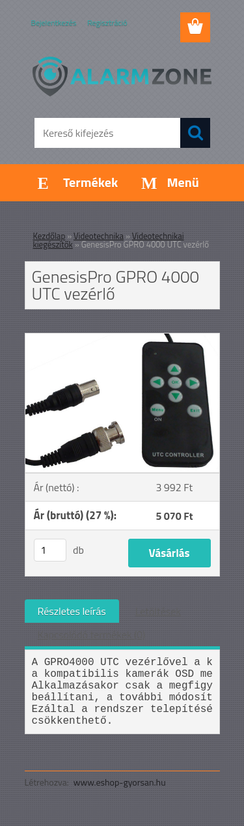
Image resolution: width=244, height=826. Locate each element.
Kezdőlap (49, 235)
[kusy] (50, 550)
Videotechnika (99, 235)
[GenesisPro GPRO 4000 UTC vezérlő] (122, 339)
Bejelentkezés (54, 22)
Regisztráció (107, 22)
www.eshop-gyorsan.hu (120, 782)
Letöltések (158, 611)
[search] (195, 133)
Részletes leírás (72, 611)
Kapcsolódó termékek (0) (92, 634)
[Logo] (122, 76)
